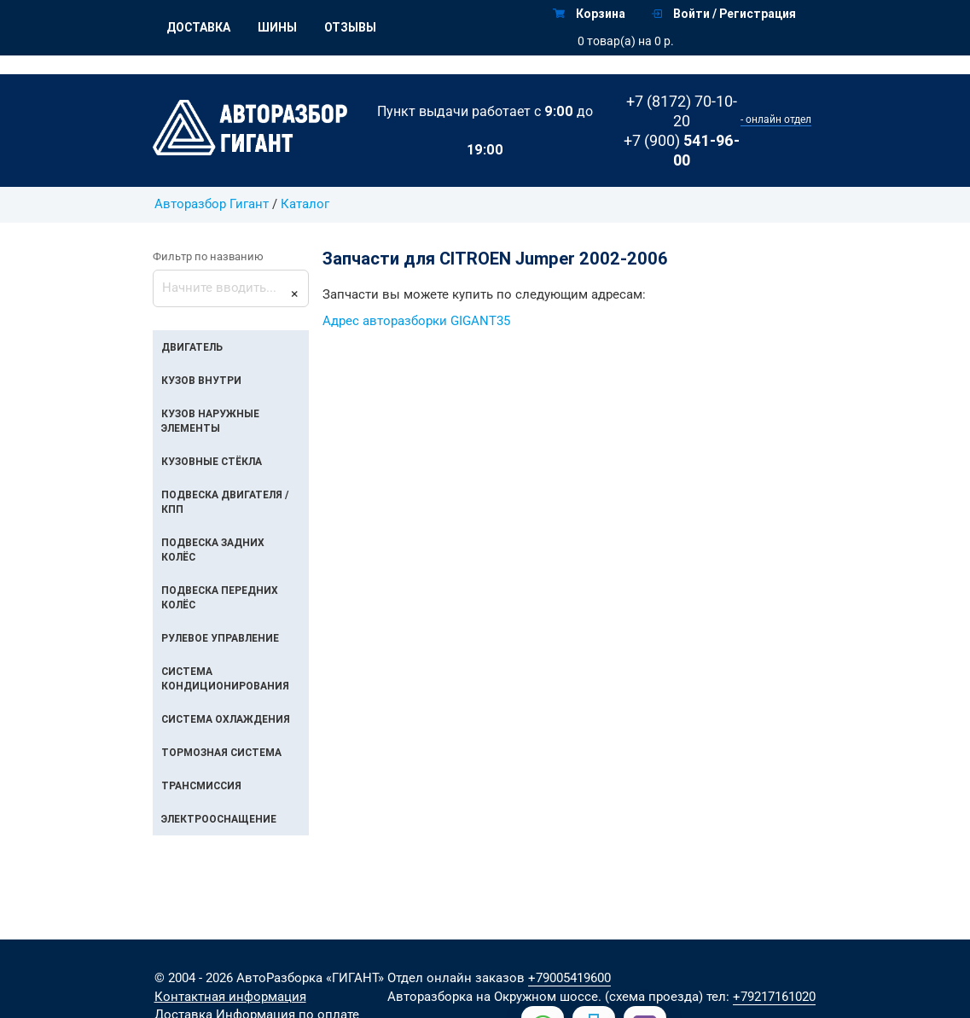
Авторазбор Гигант (211, 204)
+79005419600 (569, 978)
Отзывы (350, 27)
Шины (277, 27)
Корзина (589, 13)
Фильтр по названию (208, 256)
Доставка (198, 27)
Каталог (305, 204)
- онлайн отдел (776, 119)
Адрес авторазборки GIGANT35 (416, 321)
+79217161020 (774, 997)
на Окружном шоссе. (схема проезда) (589, 997)
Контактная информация (230, 997)
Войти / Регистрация (724, 13)
